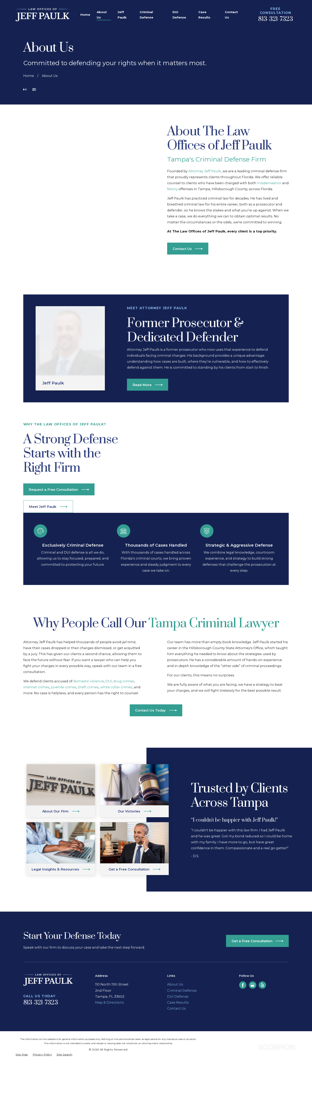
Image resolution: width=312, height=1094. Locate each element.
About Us (175, 984)
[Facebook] (243, 985)
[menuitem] (22, 1054)
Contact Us (176, 1008)
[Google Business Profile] (252, 985)
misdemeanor (269, 183)
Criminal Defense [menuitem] (146, 14)
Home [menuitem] (85, 14)
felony (172, 189)
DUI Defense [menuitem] (179, 14)
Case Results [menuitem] (204, 14)
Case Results (178, 1002)
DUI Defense (177, 996)
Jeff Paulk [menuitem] (122, 14)
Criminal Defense (182, 990)
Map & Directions (109, 1002)
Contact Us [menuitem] (231, 14)
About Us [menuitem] (102, 14)
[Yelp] (262, 985)
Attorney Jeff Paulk (204, 171)
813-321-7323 (275, 19)
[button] (34, 90)
